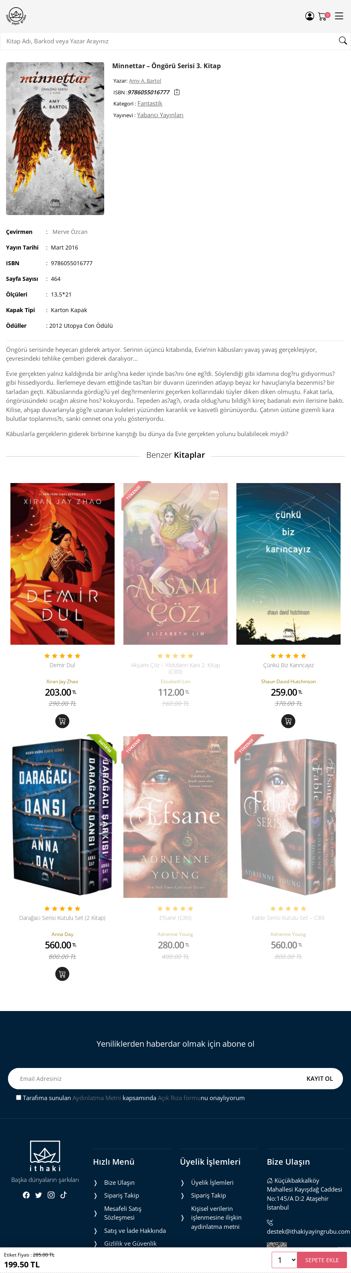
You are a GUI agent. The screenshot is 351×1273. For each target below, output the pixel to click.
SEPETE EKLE (322, 1260)
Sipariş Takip (121, 1195)
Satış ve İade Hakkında (135, 1230)
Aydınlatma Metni (97, 1098)
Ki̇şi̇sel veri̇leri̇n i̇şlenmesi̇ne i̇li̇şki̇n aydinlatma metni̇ (216, 1217)
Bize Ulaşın (119, 1182)
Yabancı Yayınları (160, 115)
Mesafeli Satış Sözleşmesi (122, 1213)
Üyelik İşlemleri (212, 1182)
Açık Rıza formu (179, 1098)
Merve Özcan (70, 232)
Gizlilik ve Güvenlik (130, 1243)
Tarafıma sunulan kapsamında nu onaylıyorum (130, 1098)
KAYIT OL (320, 1078)
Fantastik (149, 103)
